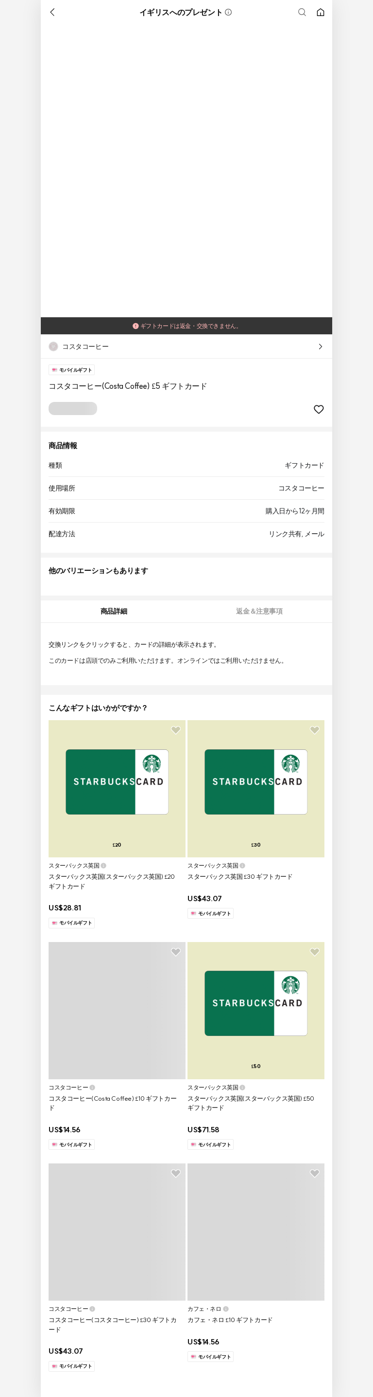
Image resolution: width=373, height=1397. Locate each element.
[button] (228, 12)
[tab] (113, 611)
